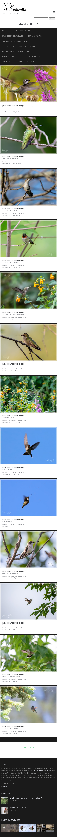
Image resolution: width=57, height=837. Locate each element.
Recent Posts (7, 794)
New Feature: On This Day (18, 807)
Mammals (33, 46)
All (3, 31)
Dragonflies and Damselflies (12, 36)
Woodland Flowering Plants (12, 56)
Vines (20, 62)
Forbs (29, 51)
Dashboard (4, 786)
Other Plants (31, 62)
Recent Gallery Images (10, 820)
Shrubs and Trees (8, 62)
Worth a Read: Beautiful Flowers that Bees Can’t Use (26, 798)
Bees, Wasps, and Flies (34, 36)
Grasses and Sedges (34, 56)
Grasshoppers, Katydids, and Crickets (16, 41)
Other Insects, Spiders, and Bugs (14, 46)
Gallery (48, 770)
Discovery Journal (37, 770)
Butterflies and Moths (24, 31)
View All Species (29, 748)
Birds (10, 31)
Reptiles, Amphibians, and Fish (12, 51)
